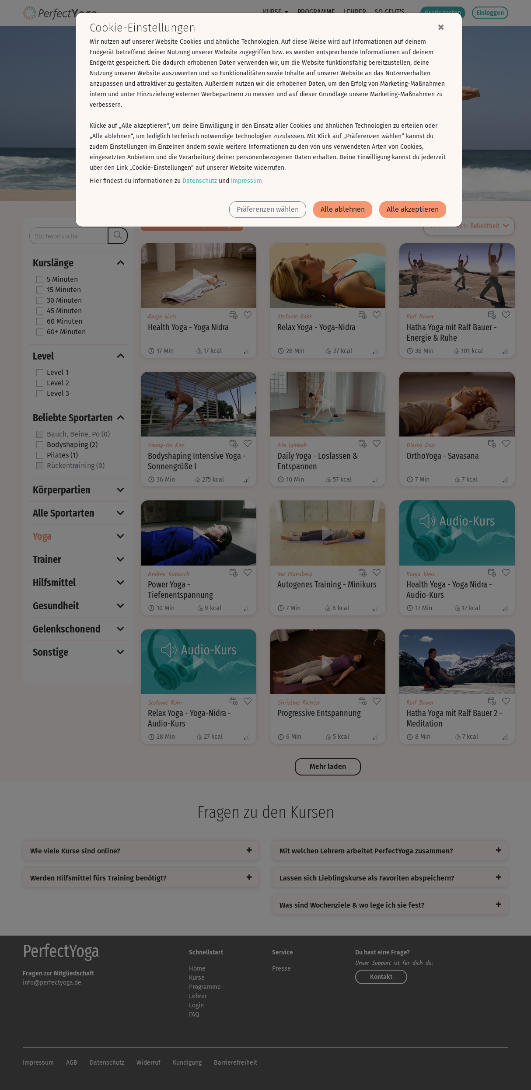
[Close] (441, 27)
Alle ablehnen (343, 209)
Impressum (246, 181)
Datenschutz (199, 181)
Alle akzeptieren (413, 209)
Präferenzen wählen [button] (268, 209)
